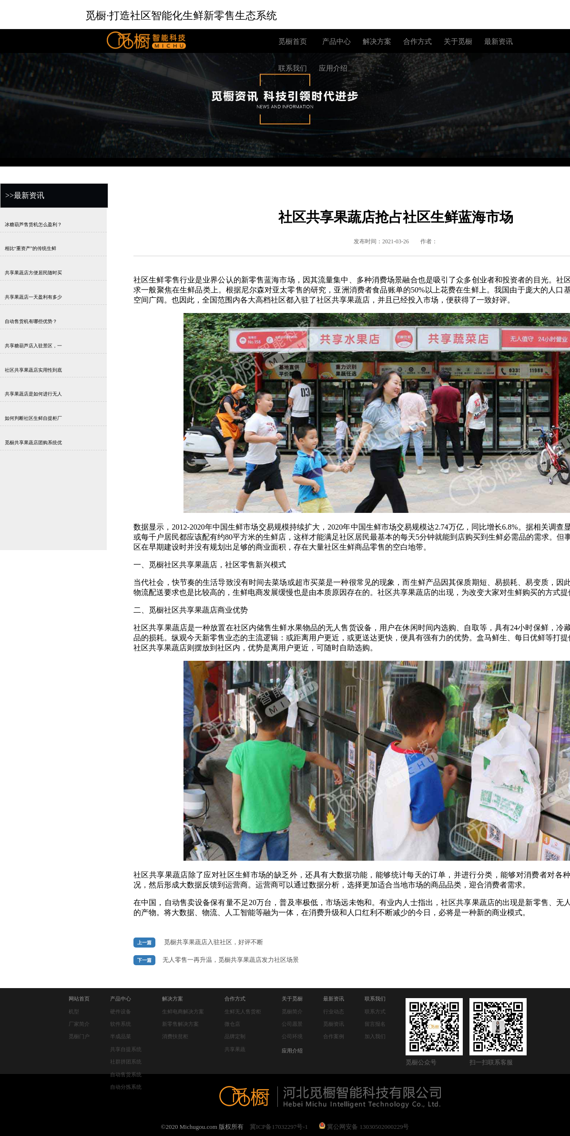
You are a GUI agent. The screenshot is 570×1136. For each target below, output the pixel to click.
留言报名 (375, 1024)
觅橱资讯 (333, 1024)
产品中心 (336, 41)
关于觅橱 (458, 41)
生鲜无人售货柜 (242, 1011)
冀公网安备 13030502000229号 (364, 1126)
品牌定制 (234, 1036)
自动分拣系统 (126, 1087)
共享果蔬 (234, 1049)
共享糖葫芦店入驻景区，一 (33, 345)
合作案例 (333, 1036)
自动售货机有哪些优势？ (31, 320)
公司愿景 (292, 1024)
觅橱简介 (292, 1011)
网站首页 (79, 998)
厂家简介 (79, 1024)
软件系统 (120, 1024)
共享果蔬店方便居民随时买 (33, 272)
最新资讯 (498, 41)
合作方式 (417, 41)
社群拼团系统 (126, 1061)
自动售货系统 (126, 1074)
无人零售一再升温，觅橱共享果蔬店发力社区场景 (231, 960)
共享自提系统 (126, 1049)
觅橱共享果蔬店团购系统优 (33, 442)
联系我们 (292, 68)
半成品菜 (120, 1036)
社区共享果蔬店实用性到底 (33, 369)
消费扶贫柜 (175, 1036)
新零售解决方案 (180, 1024)
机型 (74, 1011)
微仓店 (232, 1024)
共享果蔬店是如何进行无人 (33, 393)
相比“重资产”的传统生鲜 (30, 248)
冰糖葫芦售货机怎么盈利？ (33, 224)
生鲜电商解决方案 (183, 1011)
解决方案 (377, 41)
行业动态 (333, 1011)
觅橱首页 (292, 41)
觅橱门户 (79, 1036)
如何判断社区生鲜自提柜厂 (33, 418)
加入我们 (375, 1036)
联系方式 (375, 1011)
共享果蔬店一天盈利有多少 (33, 297)
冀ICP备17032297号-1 (279, 1126)
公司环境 (292, 1036)
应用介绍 (333, 68)
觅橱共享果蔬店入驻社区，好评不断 (213, 942)
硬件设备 (120, 1011)
